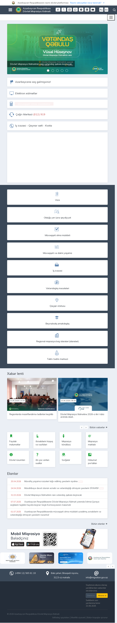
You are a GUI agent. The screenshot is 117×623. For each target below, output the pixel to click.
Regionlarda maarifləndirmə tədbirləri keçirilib (31, 414)
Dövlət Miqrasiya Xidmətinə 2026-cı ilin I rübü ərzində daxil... (82, 415)
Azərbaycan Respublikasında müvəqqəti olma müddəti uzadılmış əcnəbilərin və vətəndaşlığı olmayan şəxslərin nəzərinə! (55, 513)
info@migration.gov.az (97, 577)
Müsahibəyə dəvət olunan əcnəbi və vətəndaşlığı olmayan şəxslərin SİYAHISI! (57, 488)
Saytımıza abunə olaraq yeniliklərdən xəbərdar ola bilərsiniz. (96, 588)
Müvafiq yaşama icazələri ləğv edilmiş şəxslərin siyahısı (46, 481)
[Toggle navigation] (111, 17)
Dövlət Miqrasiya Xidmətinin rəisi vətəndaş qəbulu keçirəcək (46, 495)
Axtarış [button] (114, 10)
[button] (58, 3)
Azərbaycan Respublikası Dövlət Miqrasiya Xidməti (37, 10)
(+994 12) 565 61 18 (25, 573)
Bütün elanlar (99, 523)
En (106, 9)
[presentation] (81, 427)
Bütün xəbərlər (99, 427)
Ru (101, 9)
